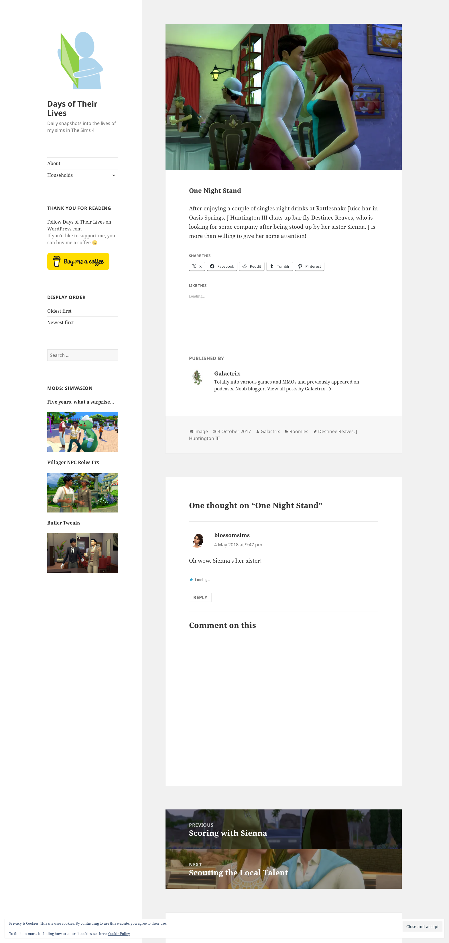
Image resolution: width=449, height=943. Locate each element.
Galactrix (270, 431)
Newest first (60, 322)
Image (201, 431)
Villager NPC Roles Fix (73, 462)
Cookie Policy (119, 933)
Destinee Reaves (336, 431)
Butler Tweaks (63, 523)
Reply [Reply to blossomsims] (200, 597)
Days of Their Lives (72, 108)
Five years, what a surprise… (80, 402)
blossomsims (232, 535)
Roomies (299, 431)
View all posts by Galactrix (296, 389)
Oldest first (59, 311)
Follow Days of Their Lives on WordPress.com (79, 225)
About (53, 163)
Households (60, 175)
